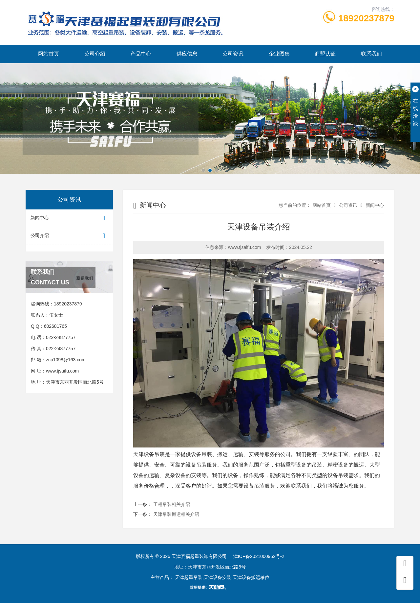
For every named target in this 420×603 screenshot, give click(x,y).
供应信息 (187, 54)
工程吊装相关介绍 (171, 504)
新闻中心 (69, 218)
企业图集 (279, 54)
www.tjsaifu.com (62, 371)
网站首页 (48, 54)
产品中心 (140, 54)
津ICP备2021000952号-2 (258, 556)
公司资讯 (232, 54)
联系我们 (371, 54)
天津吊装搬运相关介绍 (176, 514)
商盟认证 (325, 54)
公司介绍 (94, 54)
